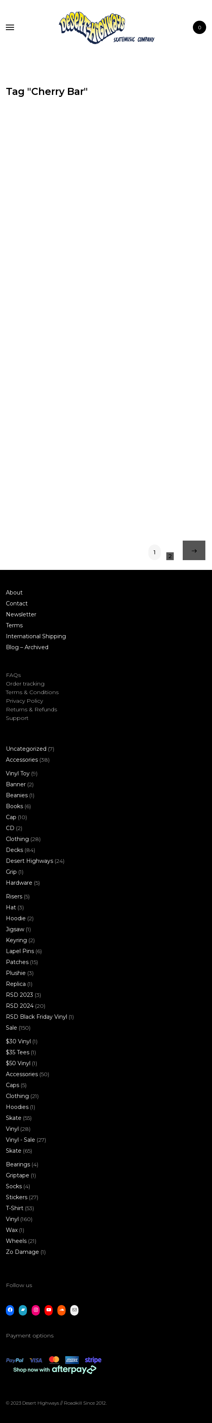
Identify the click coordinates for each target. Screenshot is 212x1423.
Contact (17, 603)
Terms (14, 625)
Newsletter (21, 614)
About (14, 592)
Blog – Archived (27, 647)
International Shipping (36, 636)
